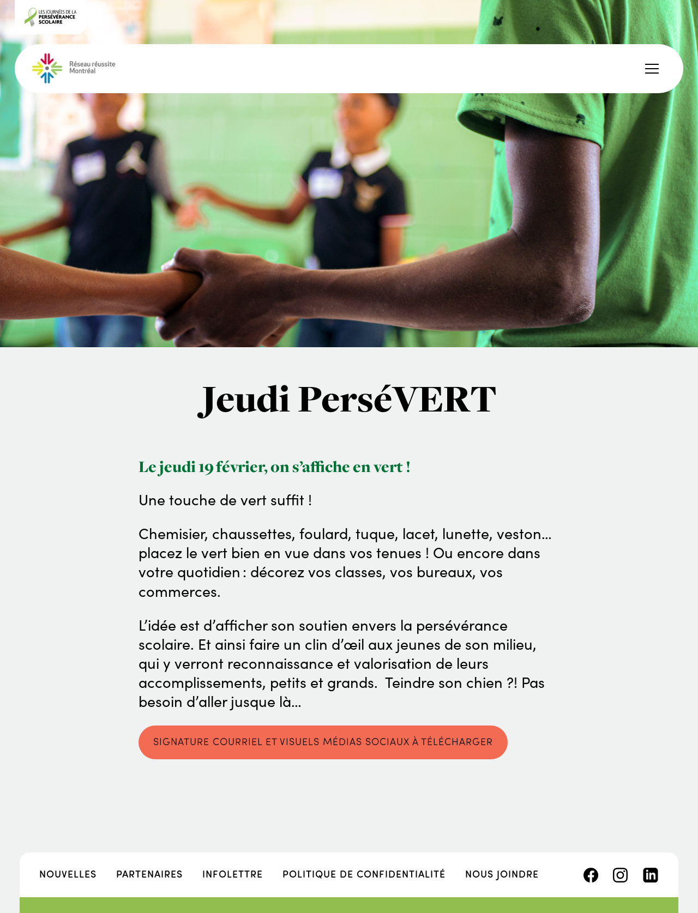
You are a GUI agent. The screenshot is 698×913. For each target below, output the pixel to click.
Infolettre (232, 873)
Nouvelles (68, 873)
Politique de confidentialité (364, 873)
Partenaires (149, 873)
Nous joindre (502, 873)
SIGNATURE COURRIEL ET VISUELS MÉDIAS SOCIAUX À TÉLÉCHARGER (323, 741)
